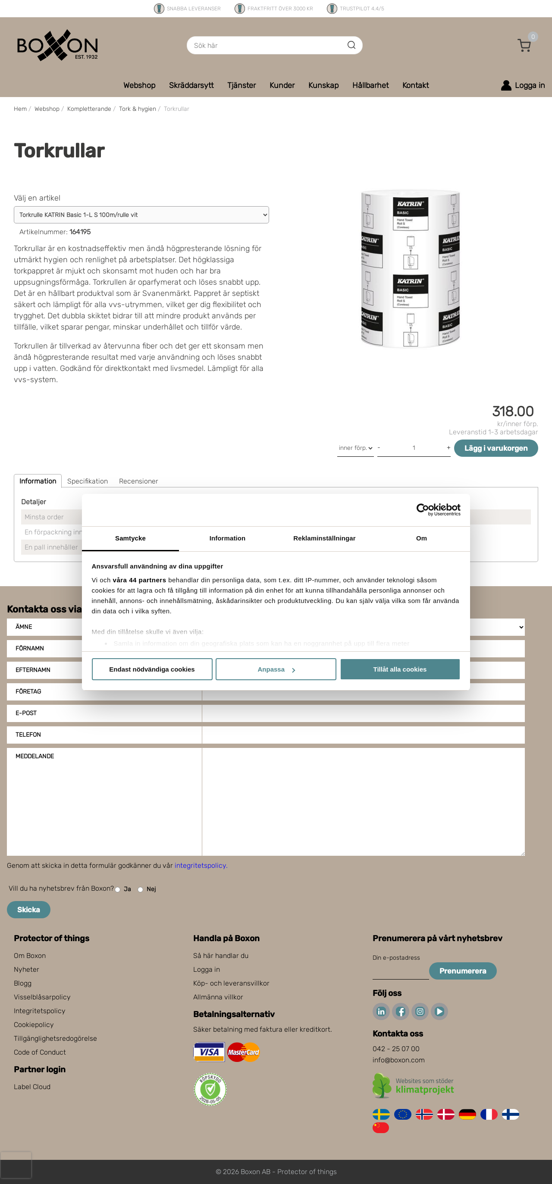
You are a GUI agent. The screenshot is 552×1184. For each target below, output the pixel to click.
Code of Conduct (40, 1052)
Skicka (28, 909)
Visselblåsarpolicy (42, 997)
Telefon (28, 734)
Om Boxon (30, 956)
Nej (147, 889)
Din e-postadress (396, 957)
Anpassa (276, 669)
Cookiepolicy (34, 1025)
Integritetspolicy (40, 1011)
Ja (123, 889)
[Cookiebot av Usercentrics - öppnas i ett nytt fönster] (423, 509)
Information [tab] (228, 538)
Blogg (22, 983)
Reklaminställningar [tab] (324, 538)
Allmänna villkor (218, 997)
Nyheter (26, 969)
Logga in (206, 969)
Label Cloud (32, 1087)
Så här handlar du (220, 956)
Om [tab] (421, 538)
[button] (524, 45)
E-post (26, 713)
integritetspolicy (200, 865)
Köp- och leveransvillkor (231, 983)
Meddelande (35, 756)
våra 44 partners (139, 580)
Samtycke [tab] (130, 538)
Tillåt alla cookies (400, 669)
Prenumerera (462, 971)
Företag (28, 691)
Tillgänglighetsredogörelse (55, 1038)
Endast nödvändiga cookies (151, 669)
